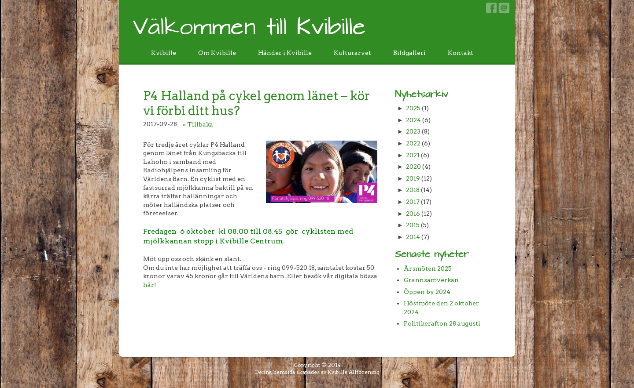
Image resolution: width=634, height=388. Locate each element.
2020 (413, 166)
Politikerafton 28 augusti (442, 323)
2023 (413, 131)
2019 (413, 178)
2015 (413, 224)
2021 (413, 155)
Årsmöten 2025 (428, 268)
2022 (413, 143)
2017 (413, 201)
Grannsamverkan (431, 279)
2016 (413, 213)
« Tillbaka (198, 124)
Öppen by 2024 (427, 291)
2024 (413, 119)
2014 (413, 236)
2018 (413, 189)
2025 (413, 108)
